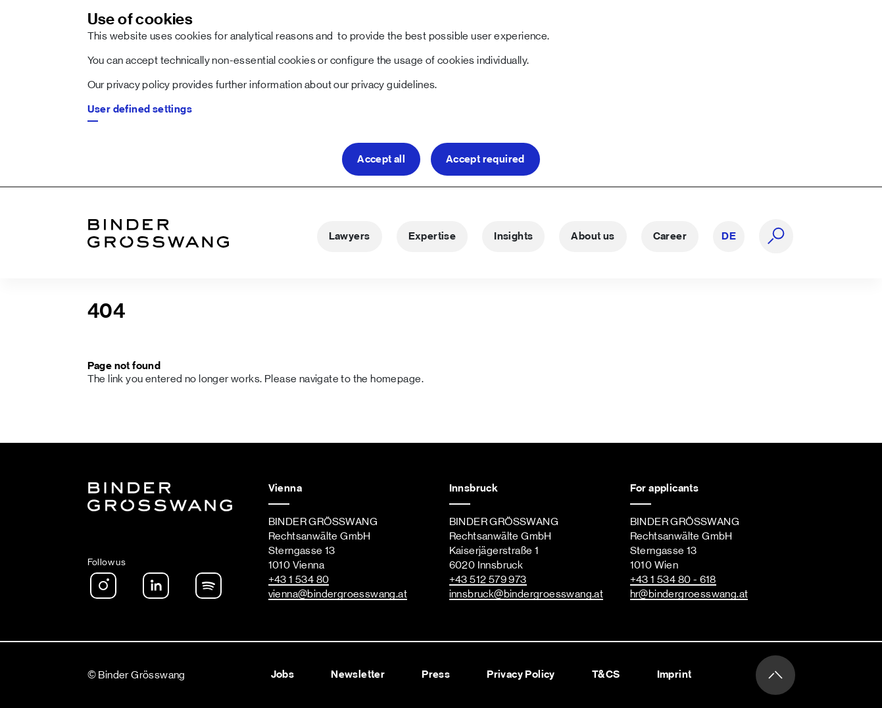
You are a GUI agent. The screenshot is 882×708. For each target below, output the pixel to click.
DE (729, 236)
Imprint (674, 674)
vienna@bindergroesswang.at (338, 594)
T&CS (606, 674)
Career (670, 236)
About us (592, 236)
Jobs (283, 674)
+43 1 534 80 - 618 (673, 579)
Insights (513, 236)
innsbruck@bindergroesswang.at (526, 594)
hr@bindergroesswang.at (689, 594)
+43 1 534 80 (299, 579)
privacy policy (138, 85)
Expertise (432, 236)
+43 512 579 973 (488, 579)
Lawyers (349, 236)
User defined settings (140, 109)
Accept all (381, 159)
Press (436, 674)
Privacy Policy (521, 674)
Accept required (485, 159)
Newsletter (358, 674)
